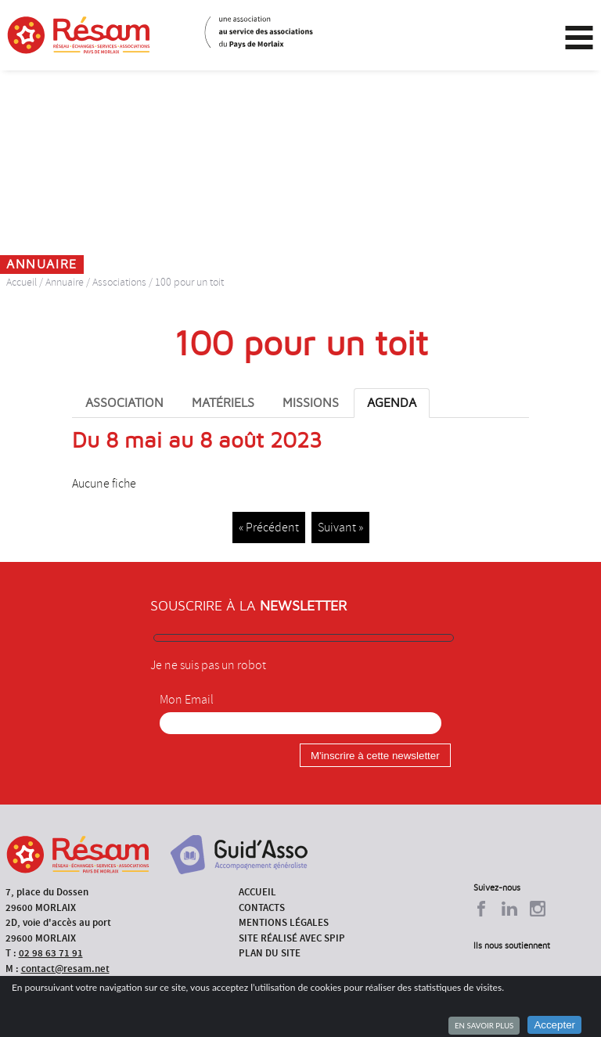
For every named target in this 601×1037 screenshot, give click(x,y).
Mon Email (187, 700)
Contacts (262, 907)
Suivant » (340, 527)
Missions (311, 403)
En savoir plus (484, 1025)
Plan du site (269, 953)
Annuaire (64, 282)
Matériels (223, 403)
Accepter (554, 1025)
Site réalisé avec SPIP (292, 938)
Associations (119, 282)
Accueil (21, 282)
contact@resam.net (65, 968)
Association (124, 403)
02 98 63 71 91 (51, 953)
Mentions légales (284, 922)
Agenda (391, 403)
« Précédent (269, 527)
